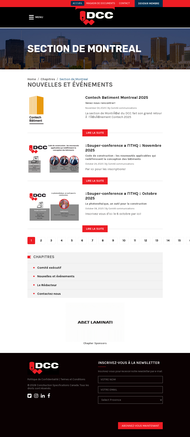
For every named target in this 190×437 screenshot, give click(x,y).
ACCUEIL (77, 3)
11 (135, 240)
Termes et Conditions (73, 379)
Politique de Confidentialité (42, 379)
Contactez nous (49, 294)
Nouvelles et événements (56, 276)
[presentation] (128, 414)
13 (156, 240)
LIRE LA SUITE (95, 132)
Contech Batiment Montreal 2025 (116, 97)
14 (168, 240)
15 (179, 240)
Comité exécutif (49, 267)
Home (31, 79)
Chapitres (48, 79)
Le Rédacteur (47, 285)
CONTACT (124, 3)
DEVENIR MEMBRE (148, 3)
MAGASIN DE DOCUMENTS (100, 3)
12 (145, 240)
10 (124, 240)
